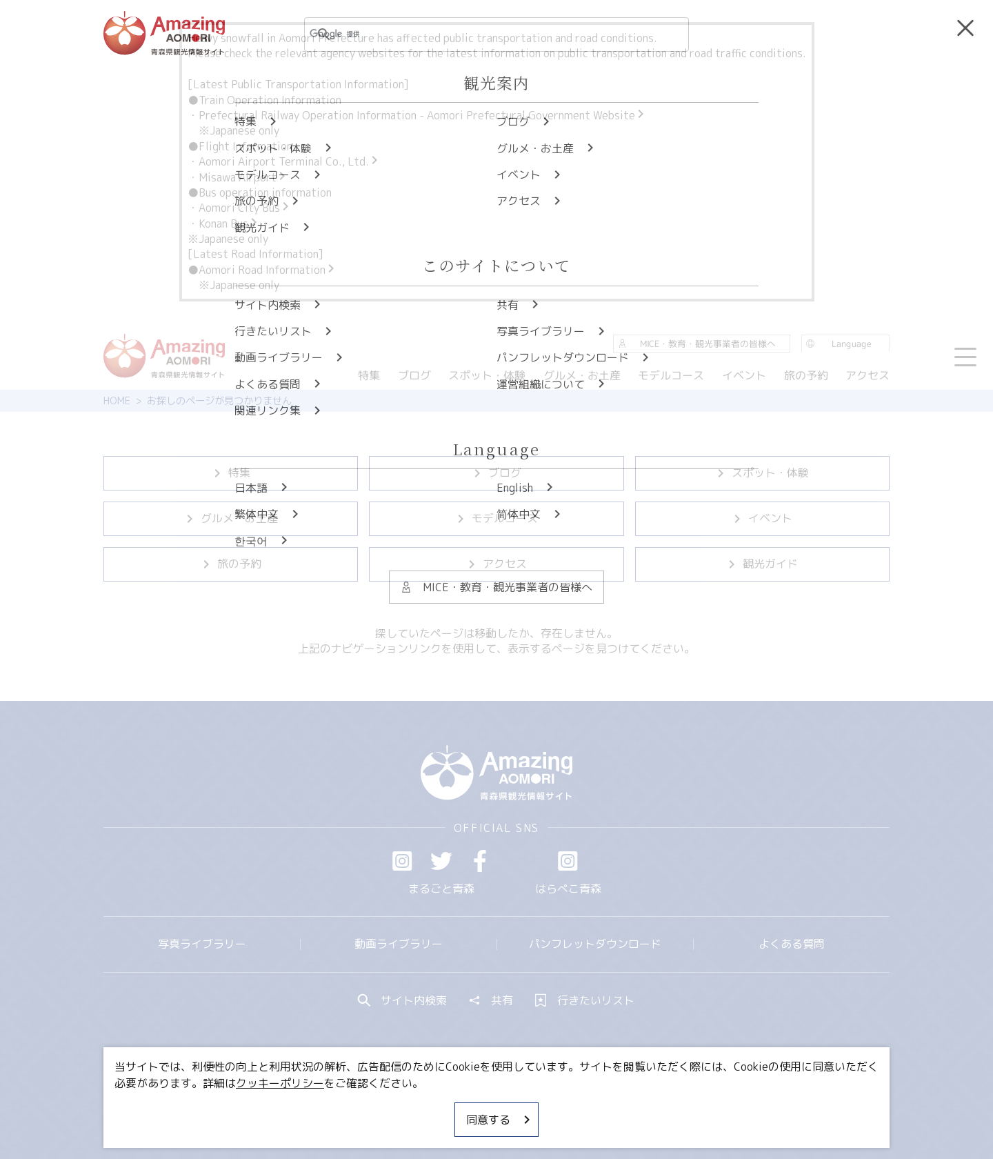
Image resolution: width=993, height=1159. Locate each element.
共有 (491, 1000)
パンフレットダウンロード (595, 943)
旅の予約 (231, 563)
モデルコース (496, 518)
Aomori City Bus (245, 207)
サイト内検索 (403, 1000)
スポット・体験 (762, 472)
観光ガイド (762, 563)
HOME (116, 400)
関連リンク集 (642, 1107)
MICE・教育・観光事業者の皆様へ (403, 1107)
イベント (762, 518)
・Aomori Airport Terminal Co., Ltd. (284, 161)
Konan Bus (229, 223)
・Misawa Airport (238, 177)
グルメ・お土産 (231, 518)
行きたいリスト (584, 1000)
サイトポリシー (548, 1107)
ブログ (496, 472)
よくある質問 (792, 943)
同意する (499, 1119)
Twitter (441, 861)
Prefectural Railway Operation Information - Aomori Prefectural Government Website (422, 115)
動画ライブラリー (398, 943)
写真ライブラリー (202, 943)
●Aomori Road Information (262, 269)
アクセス (496, 563)
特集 (231, 472)
